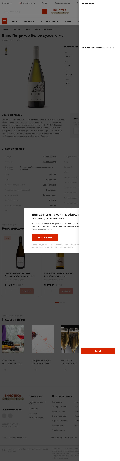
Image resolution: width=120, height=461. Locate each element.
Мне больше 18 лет (43, 237)
